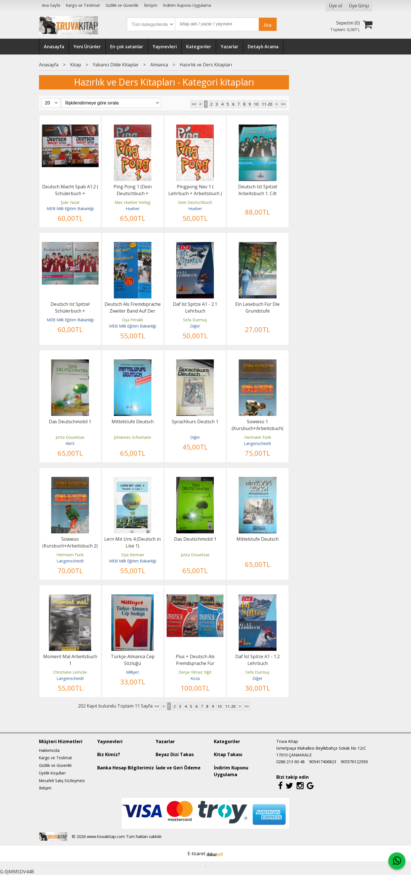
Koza (195, 678)
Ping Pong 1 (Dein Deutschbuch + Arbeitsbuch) (133, 193)
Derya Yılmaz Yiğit (195, 672)
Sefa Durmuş (195, 319)
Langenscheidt (257, 443)
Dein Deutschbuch (195, 202)
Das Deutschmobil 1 (70, 421)
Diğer (195, 326)
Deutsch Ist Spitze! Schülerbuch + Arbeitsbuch (70, 311)
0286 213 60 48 (290, 761)
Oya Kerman (132, 554)
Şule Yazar (70, 202)
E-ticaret (196, 853)
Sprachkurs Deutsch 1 (195, 421)
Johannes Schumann (132, 437)
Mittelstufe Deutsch (133, 421)
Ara (267, 25)
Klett (70, 443)
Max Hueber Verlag (132, 202)
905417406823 (322, 761)
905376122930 (354, 761)
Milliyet (132, 672)
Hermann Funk (257, 437)
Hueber (133, 208)
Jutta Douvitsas (70, 437)
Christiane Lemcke (70, 672)
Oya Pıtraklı (132, 319)
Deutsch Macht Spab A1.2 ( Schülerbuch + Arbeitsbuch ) (70, 193)
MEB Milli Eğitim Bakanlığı (70, 208)
